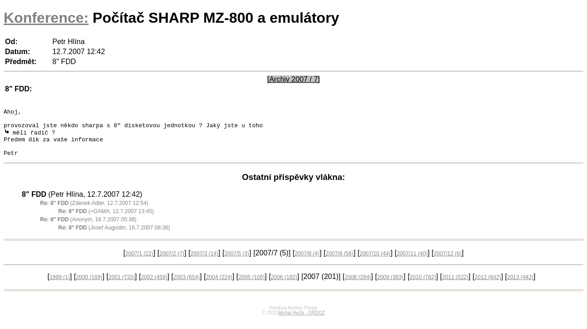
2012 (488, 286)
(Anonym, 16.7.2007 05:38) (88, 228)
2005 (251, 286)
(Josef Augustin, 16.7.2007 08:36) (114, 237)
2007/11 (412, 262)
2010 (423, 286)
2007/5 (236, 262)
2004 (219, 286)
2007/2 (171, 262)
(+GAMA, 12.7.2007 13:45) (106, 220)
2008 (357, 286)
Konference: (46, 18)
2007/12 (447, 262)
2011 (455, 286)
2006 (284, 286)
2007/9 (340, 262)
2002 (154, 286)
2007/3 (204, 262)
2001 (121, 286)
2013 (520, 286)
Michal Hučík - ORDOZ (301, 321)
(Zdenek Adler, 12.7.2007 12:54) (94, 212)
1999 (60, 286)
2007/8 (306, 262)
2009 (390, 286)
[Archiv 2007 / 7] (293, 79)
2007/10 (374, 262)
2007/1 (139, 262)
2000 (89, 286)
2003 (186, 286)
